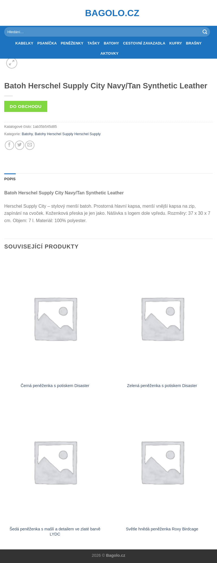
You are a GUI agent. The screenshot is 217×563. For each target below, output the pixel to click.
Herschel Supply (87, 134)
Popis (10, 179)
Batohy (111, 43)
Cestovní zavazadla (144, 43)
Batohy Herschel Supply (54, 134)
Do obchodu (26, 106)
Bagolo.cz (108, 13)
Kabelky (24, 43)
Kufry (175, 43)
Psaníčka (47, 43)
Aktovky (109, 53)
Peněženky (72, 43)
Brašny (194, 43)
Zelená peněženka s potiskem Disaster (162, 385)
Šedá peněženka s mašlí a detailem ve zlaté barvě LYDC (55, 532)
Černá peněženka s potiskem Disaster (55, 385)
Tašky (93, 43)
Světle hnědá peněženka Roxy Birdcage (162, 529)
